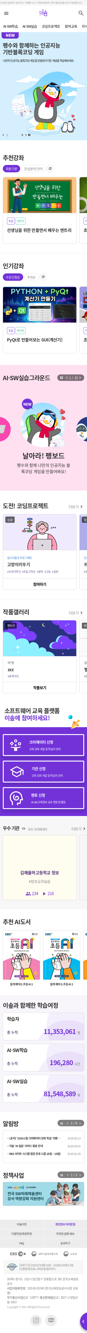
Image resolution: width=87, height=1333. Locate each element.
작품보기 (39, 687)
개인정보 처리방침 (65, 1224)
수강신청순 (13, 277)
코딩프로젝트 (51, 26)
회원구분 (11, 168)
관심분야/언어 (33, 168)
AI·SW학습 (10, 26)
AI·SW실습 (30, 26)
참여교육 (71, 26)
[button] (3, 135)
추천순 (31, 277)
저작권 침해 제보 (65, 1234)
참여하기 (39, 584)
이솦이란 (21, 1224)
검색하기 (81, 13)
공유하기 (65, 1243)
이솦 (43, 13)
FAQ (21, 1243)
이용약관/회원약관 (21, 1234)
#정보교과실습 (39, 881)
